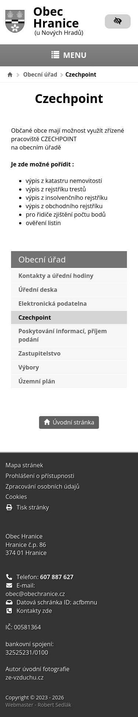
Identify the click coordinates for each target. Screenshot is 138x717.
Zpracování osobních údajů (42, 486)
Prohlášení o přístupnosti (40, 476)
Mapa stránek (24, 465)
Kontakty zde (34, 611)
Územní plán (36, 381)
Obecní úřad (40, 74)
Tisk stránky (27, 507)
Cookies (16, 497)
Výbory (28, 367)
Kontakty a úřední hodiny (55, 276)
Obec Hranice (58, 19)
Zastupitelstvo (39, 353)
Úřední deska (37, 290)
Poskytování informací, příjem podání (62, 335)
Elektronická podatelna (52, 303)
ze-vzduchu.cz (24, 677)
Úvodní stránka (69, 422)
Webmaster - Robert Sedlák (38, 704)
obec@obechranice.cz (35, 594)
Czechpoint (34, 317)
